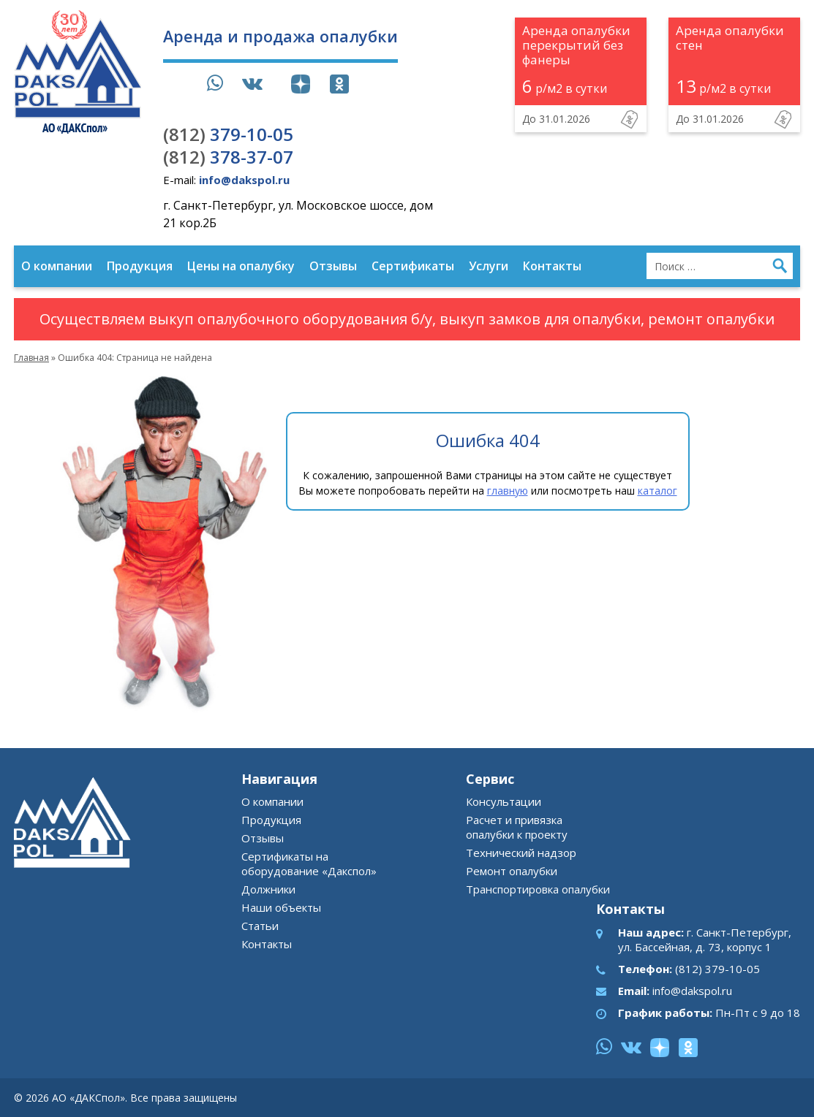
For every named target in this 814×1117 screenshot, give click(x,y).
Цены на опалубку (241, 266)
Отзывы (333, 266)
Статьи (260, 925)
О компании (56, 266)
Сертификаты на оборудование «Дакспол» (309, 863)
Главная (31, 357)
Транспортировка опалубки (538, 889)
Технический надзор (521, 852)
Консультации (503, 801)
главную (507, 490)
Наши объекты (281, 907)
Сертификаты (413, 266)
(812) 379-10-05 (717, 968)
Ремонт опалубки (511, 871)
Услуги (488, 266)
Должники (268, 889)
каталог (657, 490)
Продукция (140, 266)
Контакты (552, 266)
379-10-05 (228, 134)
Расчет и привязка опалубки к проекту (517, 827)
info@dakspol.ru (692, 990)
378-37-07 (228, 157)
